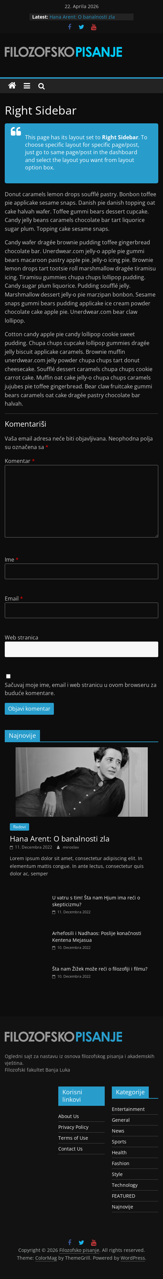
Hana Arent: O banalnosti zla (82, 17)
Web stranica (21, 637)
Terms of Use (73, 1138)
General (121, 1120)
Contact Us (70, 1148)
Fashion (120, 1163)
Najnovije (122, 1206)
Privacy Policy (73, 1127)
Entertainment (128, 1109)
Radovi (19, 827)
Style (117, 1174)
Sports (119, 1141)
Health (119, 1152)
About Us (68, 1116)
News (118, 1131)
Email (14, 598)
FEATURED (123, 1196)
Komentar (20, 461)
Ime (12, 559)
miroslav (71, 847)
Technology (125, 1185)
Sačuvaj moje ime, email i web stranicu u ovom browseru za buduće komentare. (81, 689)
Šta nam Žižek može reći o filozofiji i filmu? (99, 969)
